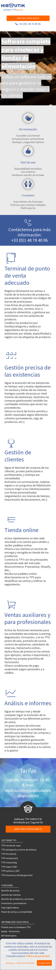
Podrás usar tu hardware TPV (15, 927)
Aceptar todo (44, 963)
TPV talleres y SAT (10, 871)
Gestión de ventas (10, 890)
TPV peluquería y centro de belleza (18, 849)
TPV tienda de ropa (10, 845)
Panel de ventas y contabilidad (16, 911)
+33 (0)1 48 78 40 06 (29, 24)
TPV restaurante (9, 858)
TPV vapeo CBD (9, 866)
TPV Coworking (9, 862)
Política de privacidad (38, 956)
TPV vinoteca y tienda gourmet (17, 875)
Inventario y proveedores (14, 903)
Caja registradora (10, 907)
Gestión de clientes (11, 894)
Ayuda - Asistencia (10, 931)
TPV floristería (8, 854)
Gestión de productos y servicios (17, 899)
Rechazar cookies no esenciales (20, 963)
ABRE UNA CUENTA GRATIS (28, 18)
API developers (8, 935)
